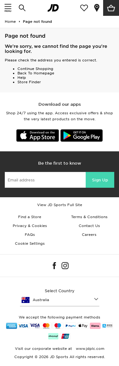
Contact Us (89, 226)
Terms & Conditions (89, 217)
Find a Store (29, 217)
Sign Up (100, 180)
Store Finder (29, 82)
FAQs (30, 234)
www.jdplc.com (89, 348)
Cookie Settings (30, 243)
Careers (89, 234)
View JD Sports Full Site (59, 205)
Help (21, 77)
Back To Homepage (35, 73)
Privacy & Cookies (30, 226)
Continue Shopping (35, 68)
